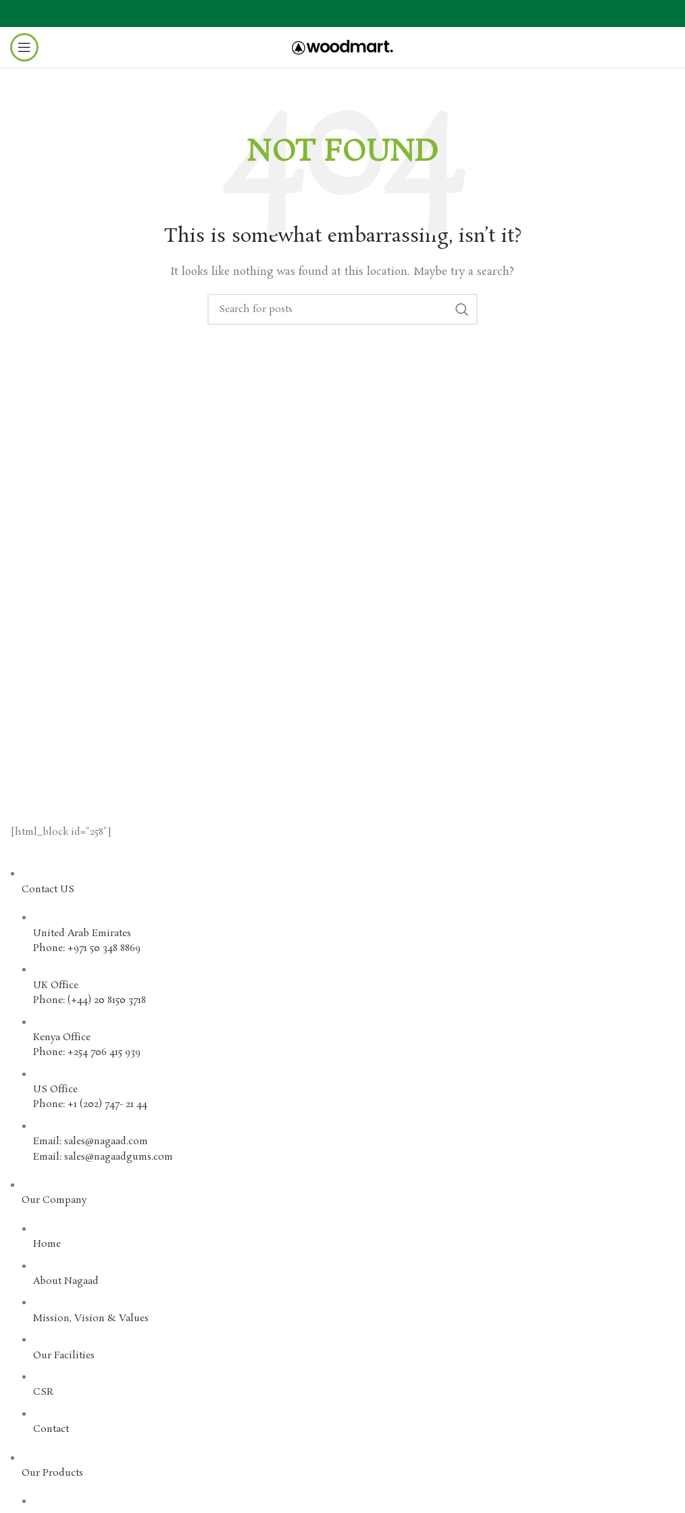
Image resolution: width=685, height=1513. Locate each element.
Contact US (48, 889)
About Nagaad (66, 1281)
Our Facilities (64, 1355)
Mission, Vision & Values (91, 1318)
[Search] (342, 309)
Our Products (52, 1473)
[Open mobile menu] (24, 47)
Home (47, 1244)
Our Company (54, 1200)
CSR (43, 1392)
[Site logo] (342, 45)
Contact (51, 1429)
